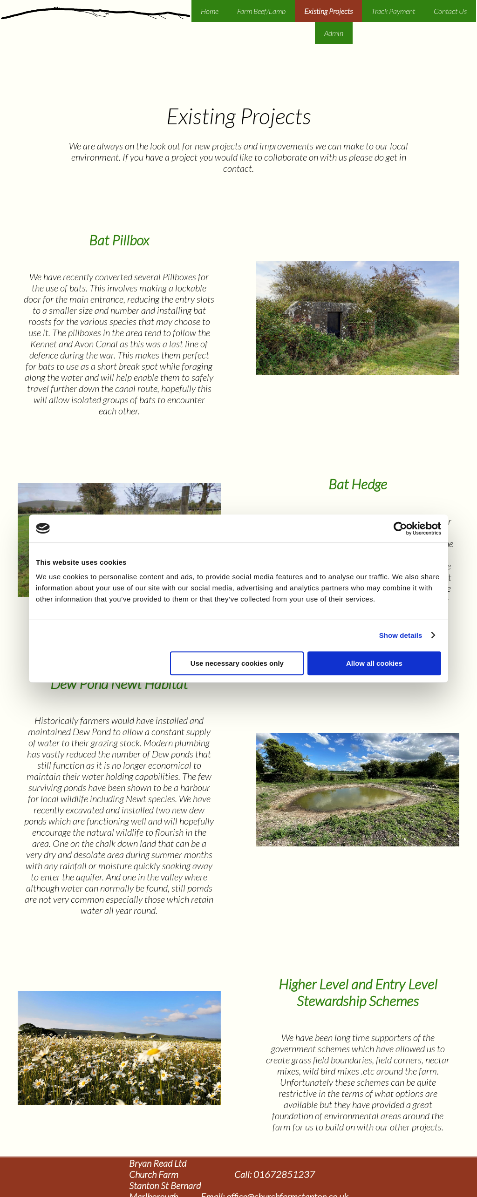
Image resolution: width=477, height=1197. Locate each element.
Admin (333, 32)
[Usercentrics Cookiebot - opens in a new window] (400, 528)
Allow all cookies (374, 663)
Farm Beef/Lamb (261, 11)
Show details (400, 635)
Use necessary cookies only (237, 663)
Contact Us (450, 11)
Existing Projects (328, 11)
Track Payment (393, 11)
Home (209, 11)
